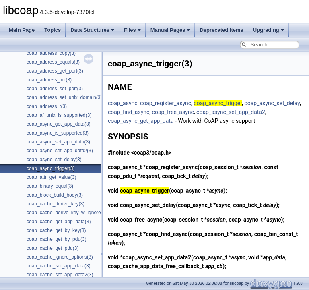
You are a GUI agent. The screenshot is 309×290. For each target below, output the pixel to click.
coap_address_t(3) (47, 106)
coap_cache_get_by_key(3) (56, 230)
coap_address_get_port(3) (55, 71)
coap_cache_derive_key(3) (55, 204)
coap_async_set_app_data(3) (58, 142)
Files (132, 30)
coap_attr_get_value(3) (51, 177)
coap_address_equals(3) (53, 62)
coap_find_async (128, 112)
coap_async (123, 103)
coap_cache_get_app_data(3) (59, 221)
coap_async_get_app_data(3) (59, 124)
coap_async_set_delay (272, 103)
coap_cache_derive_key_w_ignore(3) (67, 212)
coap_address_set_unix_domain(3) (64, 97)
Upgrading (268, 30)
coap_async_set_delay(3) (54, 159)
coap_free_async (173, 112)
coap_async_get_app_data (141, 121)
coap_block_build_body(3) (55, 195)
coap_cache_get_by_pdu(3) (57, 239)
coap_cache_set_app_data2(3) (60, 275)
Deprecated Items (221, 30)
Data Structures (92, 30)
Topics (52, 30)
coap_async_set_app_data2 (230, 112)
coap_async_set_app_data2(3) (60, 150)
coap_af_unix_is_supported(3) (59, 115)
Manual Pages (170, 30)
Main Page (22, 30)
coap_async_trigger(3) (50, 168)
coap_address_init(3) (49, 80)
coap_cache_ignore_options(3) (60, 257)
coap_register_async (165, 103)
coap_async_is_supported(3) (58, 133)
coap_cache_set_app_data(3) (59, 266)
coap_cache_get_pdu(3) (52, 248)
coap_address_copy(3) (51, 53)
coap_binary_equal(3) (50, 186)
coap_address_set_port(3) (55, 88)
